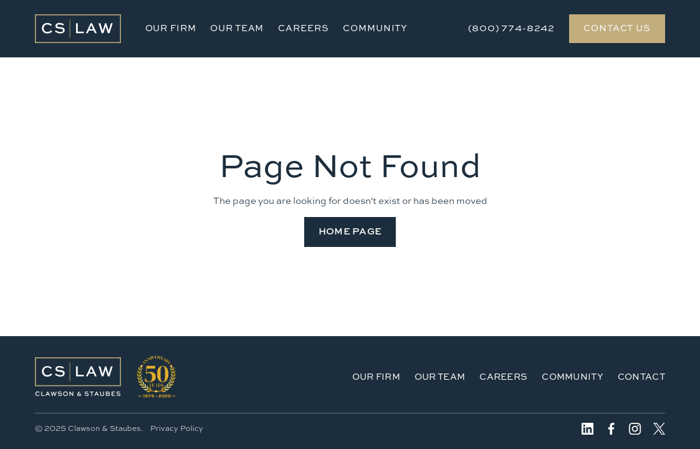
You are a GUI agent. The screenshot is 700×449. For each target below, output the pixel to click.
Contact (641, 376)
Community (375, 28)
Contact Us (617, 28)
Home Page (350, 231)
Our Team (237, 28)
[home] (78, 28)
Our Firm (170, 28)
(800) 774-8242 (511, 28)
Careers (303, 28)
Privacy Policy (176, 428)
